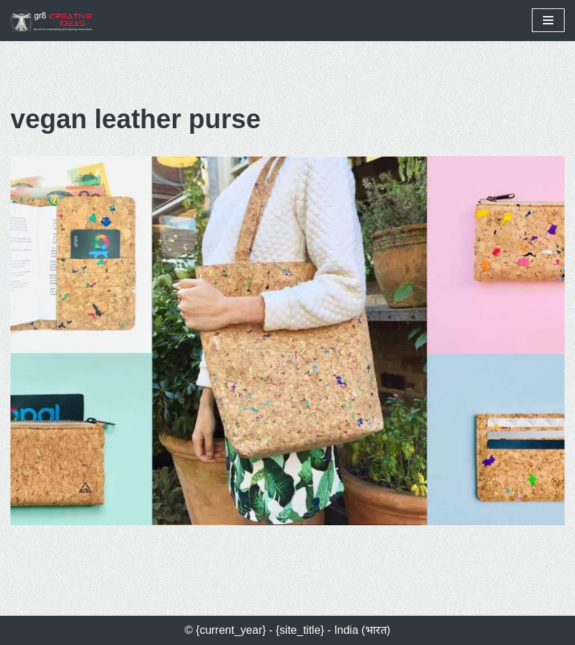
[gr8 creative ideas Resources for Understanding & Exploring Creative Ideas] (55, 20)
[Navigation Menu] (548, 20)
